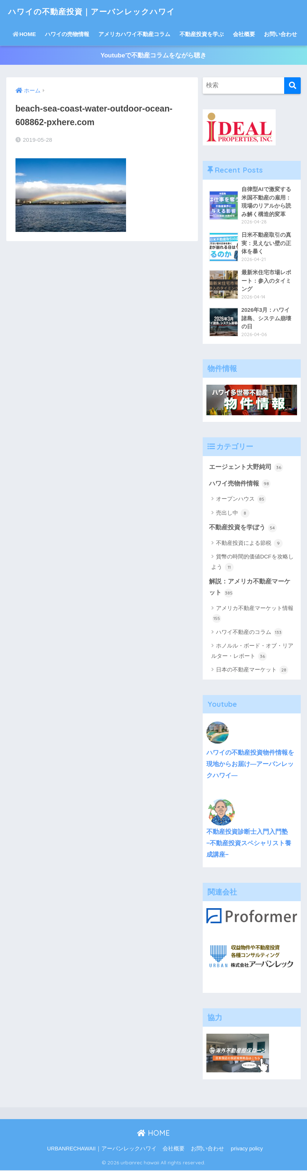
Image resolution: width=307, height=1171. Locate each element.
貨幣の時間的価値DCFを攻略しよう (252, 563)
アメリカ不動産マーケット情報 (252, 615)
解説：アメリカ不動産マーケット (249, 588)
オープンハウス (241, 499)
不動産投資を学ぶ (201, 34)
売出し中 (233, 513)
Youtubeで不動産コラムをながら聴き (153, 55)
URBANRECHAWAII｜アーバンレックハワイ (102, 1149)
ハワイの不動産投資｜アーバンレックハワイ (99, 11)
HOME (24, 34)
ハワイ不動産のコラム (249, 633)
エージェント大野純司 (246, 467)
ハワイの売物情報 (67, 34)
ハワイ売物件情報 (240, 484)
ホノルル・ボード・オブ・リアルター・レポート (252, 652)
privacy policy (247, 1149)
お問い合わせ (280, 34)
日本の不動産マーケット (252, 670)
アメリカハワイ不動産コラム (134, 34)
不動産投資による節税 (249, 543)
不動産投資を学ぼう (243, 528)
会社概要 (244, 34)
